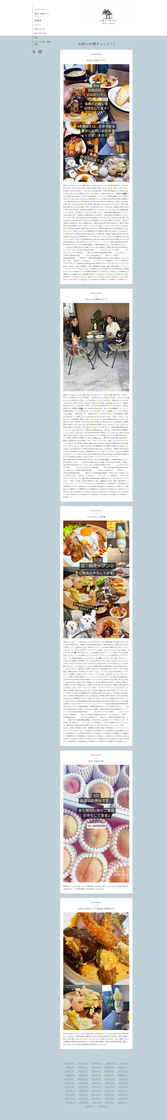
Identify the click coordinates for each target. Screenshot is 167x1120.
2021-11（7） (110, 1102)
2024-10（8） (109, 1075)
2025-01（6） (70, 1075)
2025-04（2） (96, 1071)
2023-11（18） (123, 1082)
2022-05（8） (97, 1098)
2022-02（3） (71, 1102)
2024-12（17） (84, 1075)
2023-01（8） (123, 1090)
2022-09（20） (109, 1094)
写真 (36, 37)
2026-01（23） (111, 1063)
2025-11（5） (70, 1067)
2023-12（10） (110, 1082)
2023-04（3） (84, 1090)
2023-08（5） (97, 1086)
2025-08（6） (109, 1067)
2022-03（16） (123, 1098)
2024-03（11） (70, 1082)
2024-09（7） (122, 1075)
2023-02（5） (110, 1090)
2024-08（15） (69, 1079)
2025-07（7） (122, 1067)
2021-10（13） (122, 1102)
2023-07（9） (110, 1086)
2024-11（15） (96, 1075)
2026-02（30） (97, 1063)
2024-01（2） (97, 1082)
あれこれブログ (40, 33)
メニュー (37, 25)
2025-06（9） (70, 1071)
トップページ (39, 9)
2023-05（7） (70, 1090)
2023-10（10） (70, 1086)
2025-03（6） (109, 1071)
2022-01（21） (84, 1102)
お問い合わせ (39, 29)
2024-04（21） (124, 1079)
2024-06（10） (96, 1079)
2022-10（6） (96, 1094)
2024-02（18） (84, 1082)
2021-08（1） (103, 1106)
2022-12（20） (70, 1094)
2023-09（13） (84, 1086)
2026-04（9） (69, 1063)
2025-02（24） (123, 1071)
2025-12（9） (124, 1063)
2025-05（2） (83, 1071)
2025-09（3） (96, 1067)
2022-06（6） (83, 1098)
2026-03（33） (83, 1063)
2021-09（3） (90, 1106)
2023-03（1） (96, 1090)
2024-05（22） (110, 1079)
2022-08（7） (123, 1094)
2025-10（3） (83, 1067)
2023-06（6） (123, 1086)
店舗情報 (37, 20)
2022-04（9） (110, 1098)
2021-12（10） (97, 1102)
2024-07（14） (83, 1079)
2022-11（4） (83, 1094)
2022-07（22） (70, 1098)
